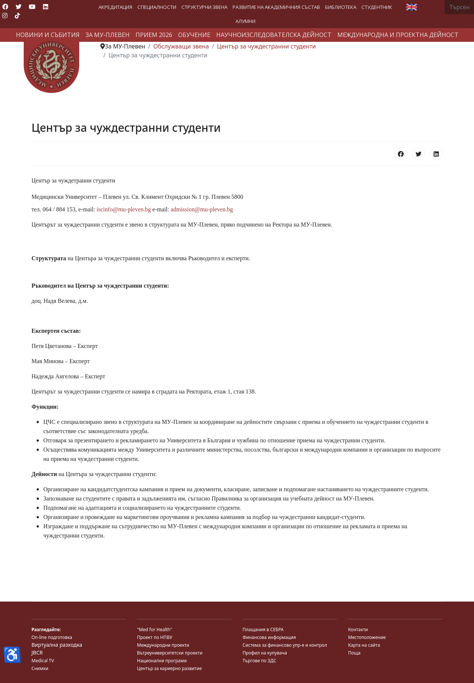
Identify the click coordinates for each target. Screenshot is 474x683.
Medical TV (42, 660)
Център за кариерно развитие (169, 668)
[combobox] (459, 7)
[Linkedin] (45, 7)
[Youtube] (32, 7)
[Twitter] (18, 7)
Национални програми (162, 660)
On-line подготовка (51, 637)
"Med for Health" (154, 629)
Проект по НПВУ (154, 637)
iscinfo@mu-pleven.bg (124, 209)
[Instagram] (4, 15)
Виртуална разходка (56, 644)
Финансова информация (269, 637)
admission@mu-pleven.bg (202, 209)
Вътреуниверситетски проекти (170, 653)
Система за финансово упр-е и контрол (285, 645)
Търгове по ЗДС (259, 660)
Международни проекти (163, 645)
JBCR (37, 652)
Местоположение (366, 637)
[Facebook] (5, 7)
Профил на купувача (265, 653)
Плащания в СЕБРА (263, 629)
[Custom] (17, 15)
